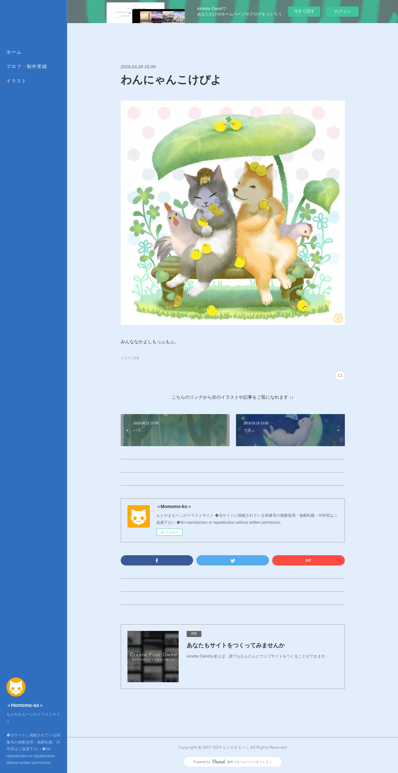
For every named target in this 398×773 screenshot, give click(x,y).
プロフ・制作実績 (26, 66)
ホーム (14, 52)
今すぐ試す (304, 11)
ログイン (342, 11)
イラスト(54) (130, 358)
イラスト (16, 81)
